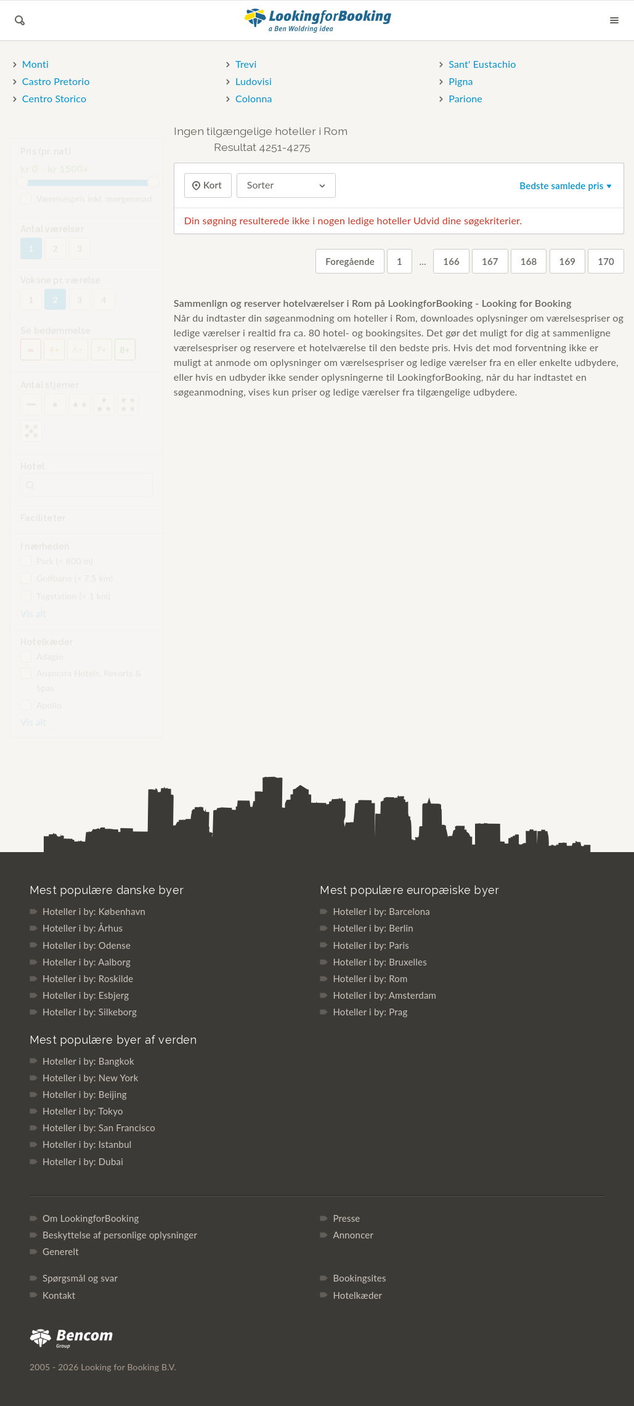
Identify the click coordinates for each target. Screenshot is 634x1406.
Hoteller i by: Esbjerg (86, 995)
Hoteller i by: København (94, 911)
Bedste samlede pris (566, 185)
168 (529, 261)
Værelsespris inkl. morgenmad (86, 207)
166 (451, 261)
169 (567, 261)
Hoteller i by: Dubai (83, 1161)
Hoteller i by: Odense (87, 945)
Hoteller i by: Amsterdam (384, 995)
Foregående (350, 261)
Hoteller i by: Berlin (373, 927)
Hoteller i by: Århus (83, 927)
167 (490, 261)
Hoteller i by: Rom (370, 978)
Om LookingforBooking (91, 1218)
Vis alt (33, 621)
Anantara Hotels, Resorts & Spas (81, 688)
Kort (211, 185)
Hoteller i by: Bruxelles (380, 961)
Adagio (41, 664)
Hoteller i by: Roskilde (88, 978)
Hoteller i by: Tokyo (83, 1110)
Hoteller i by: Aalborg (87, 961)
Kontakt (59, 1295)
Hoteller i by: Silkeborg (90, 1011)
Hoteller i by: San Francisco (99, 1127)
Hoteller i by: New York (91, 1077)
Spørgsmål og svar (80, 1277)
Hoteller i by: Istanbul (87, 1144)
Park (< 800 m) (56, 569)
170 (606, 261)
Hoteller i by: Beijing (85, 1094)
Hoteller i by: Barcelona (381, 911)
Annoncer (353, 1234)
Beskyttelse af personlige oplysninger (120, 1234)
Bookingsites (359, 1277)
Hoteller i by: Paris (371, 945)
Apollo (41, 713)
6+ (78, 357)
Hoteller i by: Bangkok (88, 1061)
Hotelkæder (357, 1295)
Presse (346, 1218)
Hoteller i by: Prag (370, 1011)
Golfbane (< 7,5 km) (66, 586)
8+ (125, 357)
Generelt (61, 1251)
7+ (101, 357)
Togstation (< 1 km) (65, 604)
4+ (54, 357)
